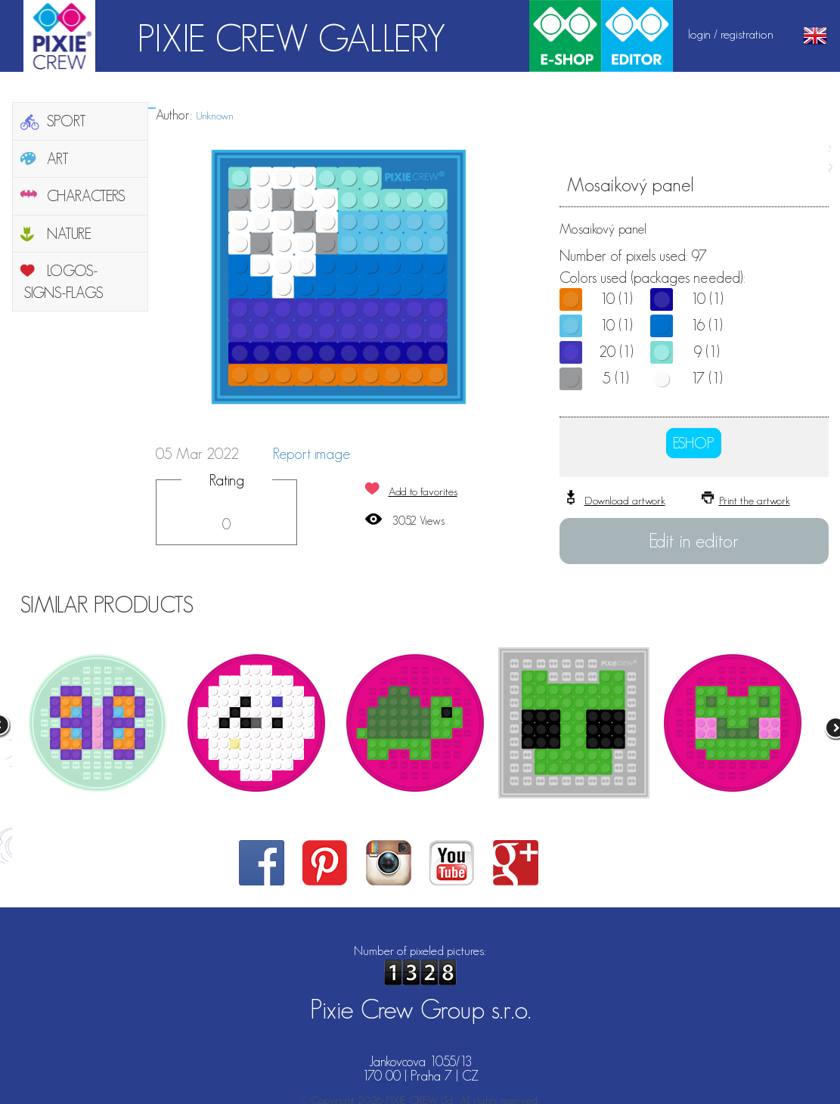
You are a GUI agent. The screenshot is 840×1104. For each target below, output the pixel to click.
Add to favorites (423, 491)
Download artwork (624, 500)
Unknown (215, 115)
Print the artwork (754, 500)
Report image (311, 453)
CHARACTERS (86, 196)
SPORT (66, 121)
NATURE (69, 233)
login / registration (730, 34)
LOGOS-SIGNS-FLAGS (64, 281)
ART (58, 158)
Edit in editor (694, 540)
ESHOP (693, 443)
